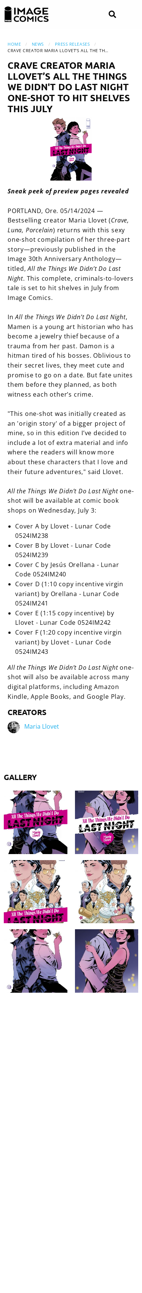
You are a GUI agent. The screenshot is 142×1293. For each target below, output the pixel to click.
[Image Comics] (26, 14)
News (38, 44)
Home (14, 44)
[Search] (112, 14)
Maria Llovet (41, 726)
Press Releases (72, 44)
